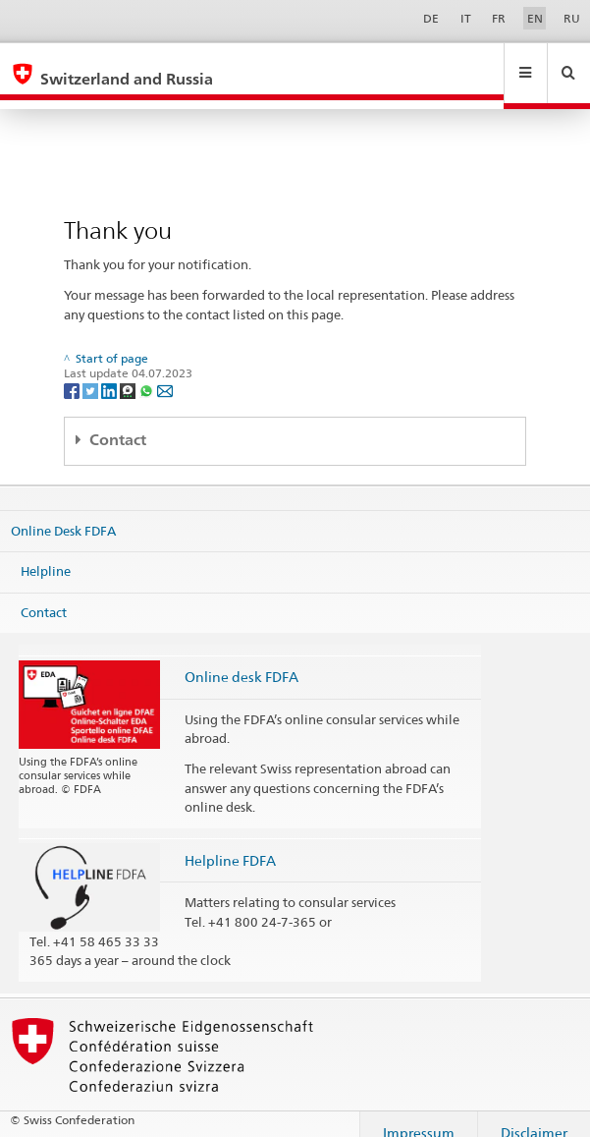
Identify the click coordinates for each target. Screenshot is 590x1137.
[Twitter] (91, 371)
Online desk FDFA (241, 658)
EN (535, 18)
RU (571, 18)
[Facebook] (73, 371)
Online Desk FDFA (63, 511)
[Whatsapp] (147, 371)
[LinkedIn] (110, 371)
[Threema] (129, 371)
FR (499, 18)
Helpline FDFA (230, 841)
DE (431, 18)
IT (465, 18)
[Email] (165, 371)
